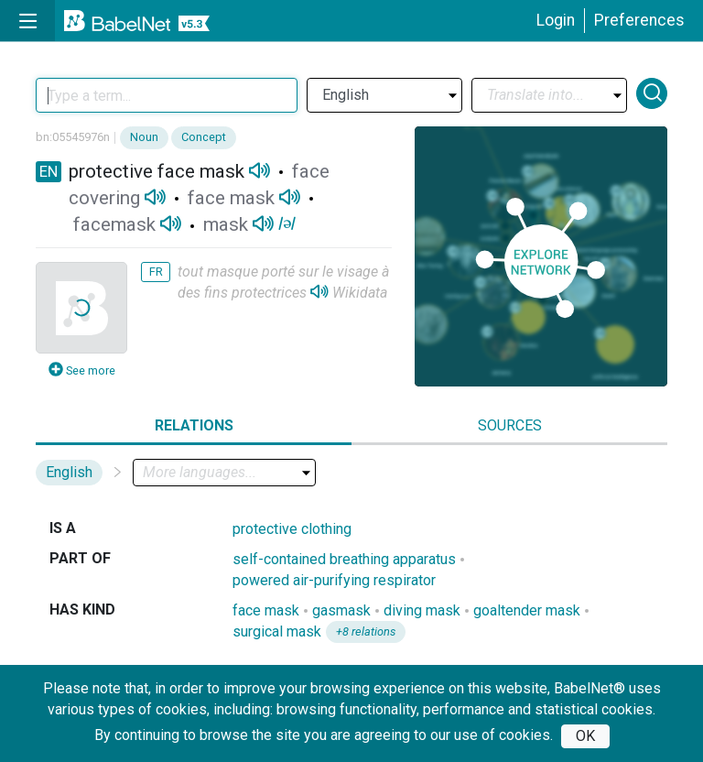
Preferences (639, 20)
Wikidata (359, 292)
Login (555, 20)
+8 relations (365, 631)
